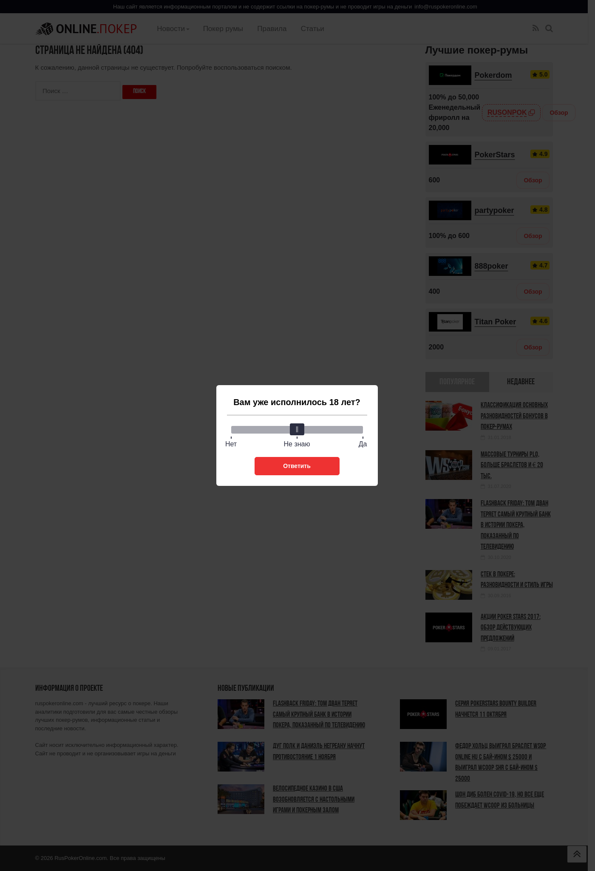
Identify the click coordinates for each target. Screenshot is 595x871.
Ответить (297, 465)
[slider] (297, 429)
